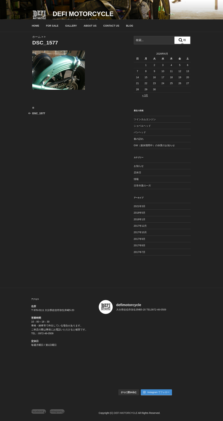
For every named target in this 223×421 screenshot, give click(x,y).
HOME (35, 25)
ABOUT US (90, 25)
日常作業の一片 (142, 185)
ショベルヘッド (142, 125)
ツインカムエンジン (145, 119)
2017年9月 (140, 239)
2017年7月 (140, 252)
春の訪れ (139, 138)
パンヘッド (140, 132)
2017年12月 (140, 225)
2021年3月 (140, 206)
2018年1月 (140, 219)
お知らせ (139, 166)
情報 (136, 179)
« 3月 (145, 95)
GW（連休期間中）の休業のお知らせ (154, 145)
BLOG (129, 25)
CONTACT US (111, 25)
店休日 (137, 172)
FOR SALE (52, 25)
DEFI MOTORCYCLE (83, 13)
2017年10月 (140, 232)
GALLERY (71, 25)
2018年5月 (140, 212)
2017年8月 (140, 245)
